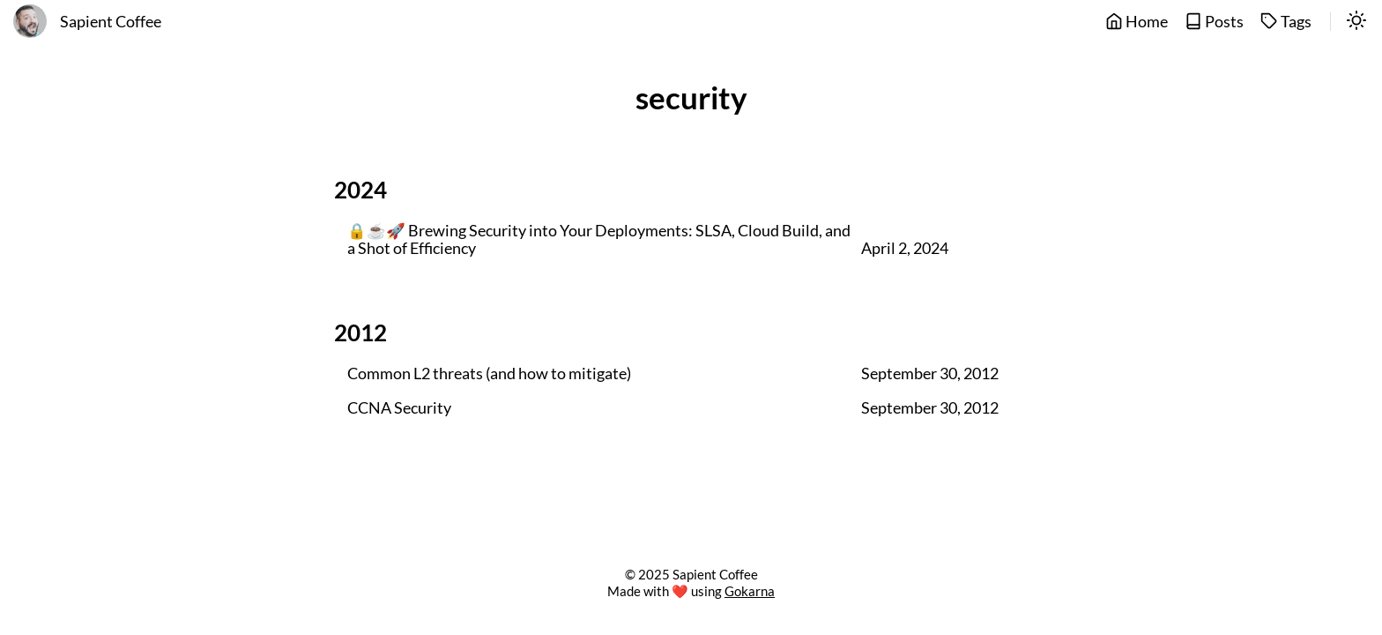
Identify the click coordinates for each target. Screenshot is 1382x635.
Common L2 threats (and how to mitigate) (489, 374)
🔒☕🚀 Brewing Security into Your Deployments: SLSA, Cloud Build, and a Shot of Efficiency (599, 240)
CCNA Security (399, 408)
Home (1136, 21)
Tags (1285, 21)
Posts (1214, 21)
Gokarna (749, 591)
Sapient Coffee (110, 21)
